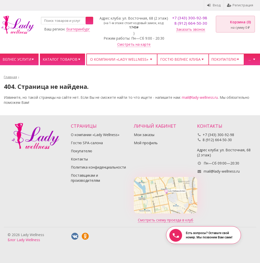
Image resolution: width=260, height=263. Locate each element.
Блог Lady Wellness (24, 239)
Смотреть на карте (134, 44)
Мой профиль (146, 142)
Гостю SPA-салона (87, 142)
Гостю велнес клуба (180, 59)
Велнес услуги (17, 59)
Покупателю (223, 59)
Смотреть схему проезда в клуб (165, 220)
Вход (214, 5)
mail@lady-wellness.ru (200, 97)
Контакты (79, 159)
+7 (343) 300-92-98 (189, 17)
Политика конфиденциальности (98, 167)
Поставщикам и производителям (85, 178)
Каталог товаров (60, 59)
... (250, 59)
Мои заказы (144, 134)
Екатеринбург (78, 29)
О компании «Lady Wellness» (119, 59)
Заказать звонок (190, 29)
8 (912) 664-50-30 (190, 23)
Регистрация (240, 5)
